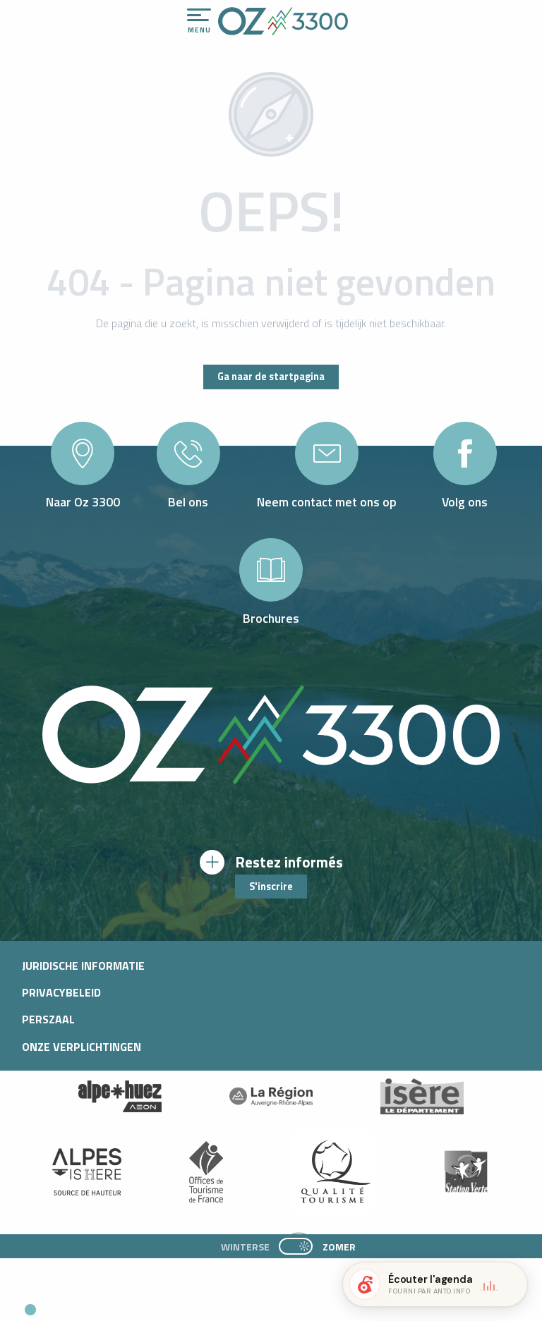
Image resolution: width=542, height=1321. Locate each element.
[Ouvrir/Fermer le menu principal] (199, 21)
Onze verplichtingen (81, 1046)
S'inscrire (271, 886)
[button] (131, 1304)
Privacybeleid (61, 992)
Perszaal (48, 1019)
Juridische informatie (83, 965)
